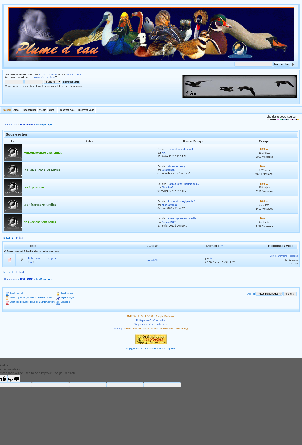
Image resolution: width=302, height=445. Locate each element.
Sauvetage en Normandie (182, 218)
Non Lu (264, 148)
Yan (212, 258)
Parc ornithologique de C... (183, 201)
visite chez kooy (176, 166)
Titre (32, 245)
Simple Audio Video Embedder (150, 324)
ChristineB (167, 187)
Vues (289, 245)
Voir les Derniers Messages (284, 255)
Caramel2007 (169, 170)
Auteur (152, 245)
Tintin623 (152, 260)
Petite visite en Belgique (42, 258)
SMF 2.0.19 (132, 316)
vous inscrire (73, 74)
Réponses (275, 245)
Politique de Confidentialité (150, 320)
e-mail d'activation (44, 77)
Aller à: (251, 294)
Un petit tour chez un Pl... (182, 149)
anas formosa (169, 204)
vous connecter (48, 74)
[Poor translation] (13, 378)
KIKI (164, 152)
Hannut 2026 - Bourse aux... (183, 183)
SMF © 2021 (148, 316)
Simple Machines (165, 316)
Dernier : (215, 245)
